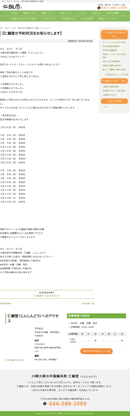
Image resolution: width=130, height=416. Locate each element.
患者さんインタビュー (109, 19)
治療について (48, 13)
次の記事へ (86, 304)
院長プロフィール (9, 229)
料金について (66, 13)
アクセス (82, 13)
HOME (14, 13)
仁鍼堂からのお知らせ (47, 296)
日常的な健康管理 (110, 50)
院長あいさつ (29, 13)
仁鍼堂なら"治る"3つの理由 (23, 19)
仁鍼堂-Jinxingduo (65, 413)
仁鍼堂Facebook (109, 95)
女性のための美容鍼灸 (111, 61)
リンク (105, 107)
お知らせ (96, 13)
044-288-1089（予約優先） (46, 360)
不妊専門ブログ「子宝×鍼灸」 (115, 91)
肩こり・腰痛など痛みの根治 (114, 70)
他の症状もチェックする (116, 75)
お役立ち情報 (112, 13)
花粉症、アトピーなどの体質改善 (114, 55)
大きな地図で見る (13, 360)
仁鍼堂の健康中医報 (111, 87)
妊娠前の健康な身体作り (112, 66)
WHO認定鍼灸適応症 (111, 46)
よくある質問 (86, 19)
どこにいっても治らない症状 (114, 42)
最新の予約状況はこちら (96, 351)
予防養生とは (68, 19)
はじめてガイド (49, 19)
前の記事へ (7, 304)
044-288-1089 (114, 7)
